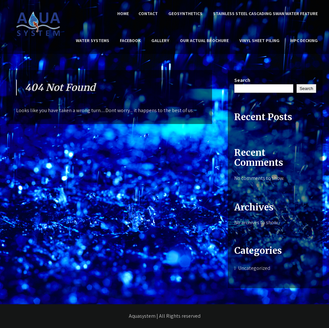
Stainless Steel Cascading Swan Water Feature (265, 13)
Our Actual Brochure (204, 40)
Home (123, 13)
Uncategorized (254, 268)
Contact (148, 13)
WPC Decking (304, 40)
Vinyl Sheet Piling (259, 40)
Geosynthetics (185, 13)
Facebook (130, 40)
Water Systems (92, 40)
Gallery (160, 40)
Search (242, 80)
